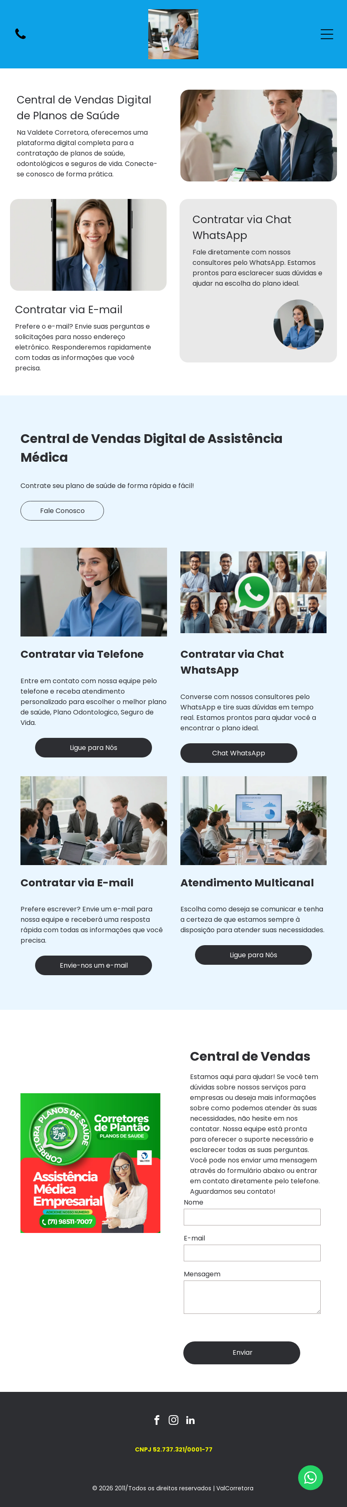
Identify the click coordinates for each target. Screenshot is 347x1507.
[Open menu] (327, 34)
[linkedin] (190, 1414)
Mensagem (202, 1274)
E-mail (194, 1238)
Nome (193, 1202)
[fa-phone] (20, 38)
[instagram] (173, 1414)
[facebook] (156, 1414)
